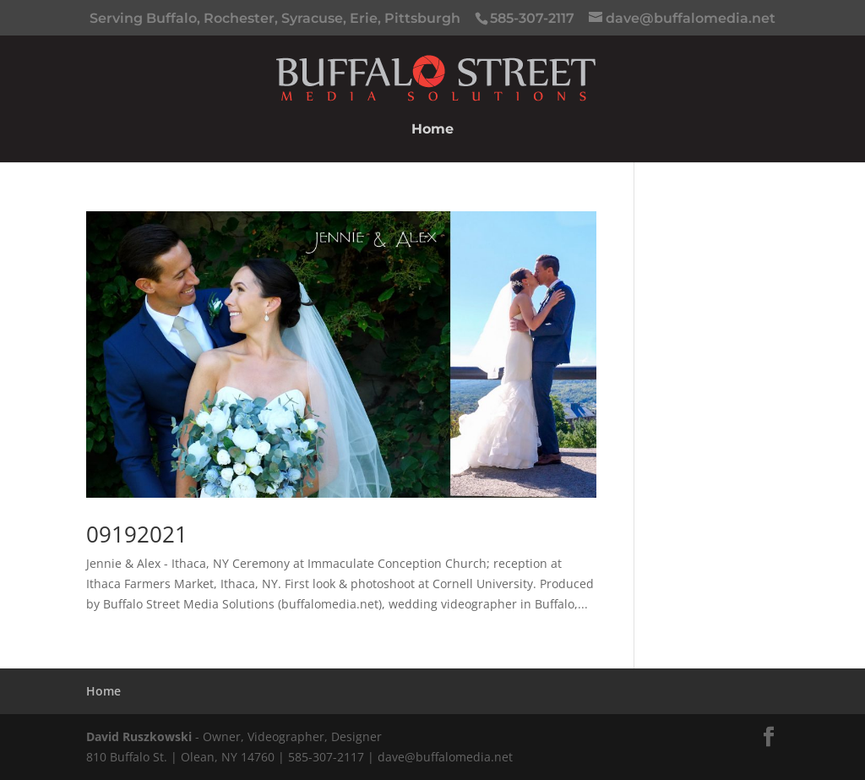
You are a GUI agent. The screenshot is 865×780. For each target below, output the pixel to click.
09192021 (137, 534)
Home (432, 130)
